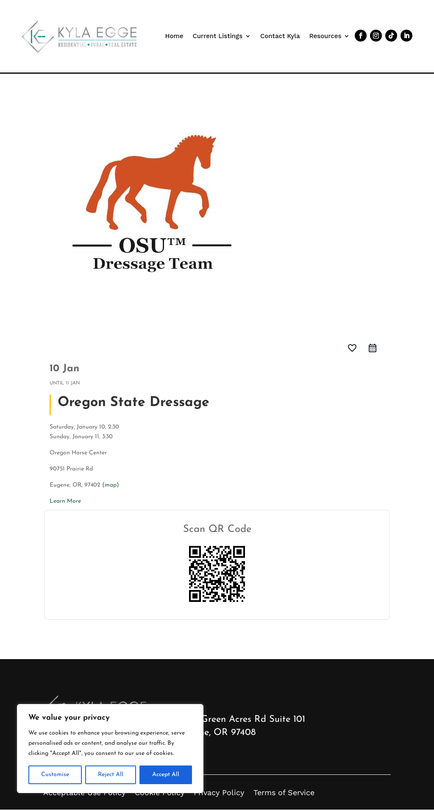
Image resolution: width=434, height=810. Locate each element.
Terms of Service (283, 792)
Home (174, 36)
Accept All (165, 774)
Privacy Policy (219, 792)
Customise (55, 774)
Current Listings (217, 36)
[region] (110, 748)
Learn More (65, 501)
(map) (110, 485)
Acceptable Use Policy (84, 792)
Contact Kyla (280, 36)
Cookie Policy (159, 792)
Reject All (110, 774)
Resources (325, 36)
